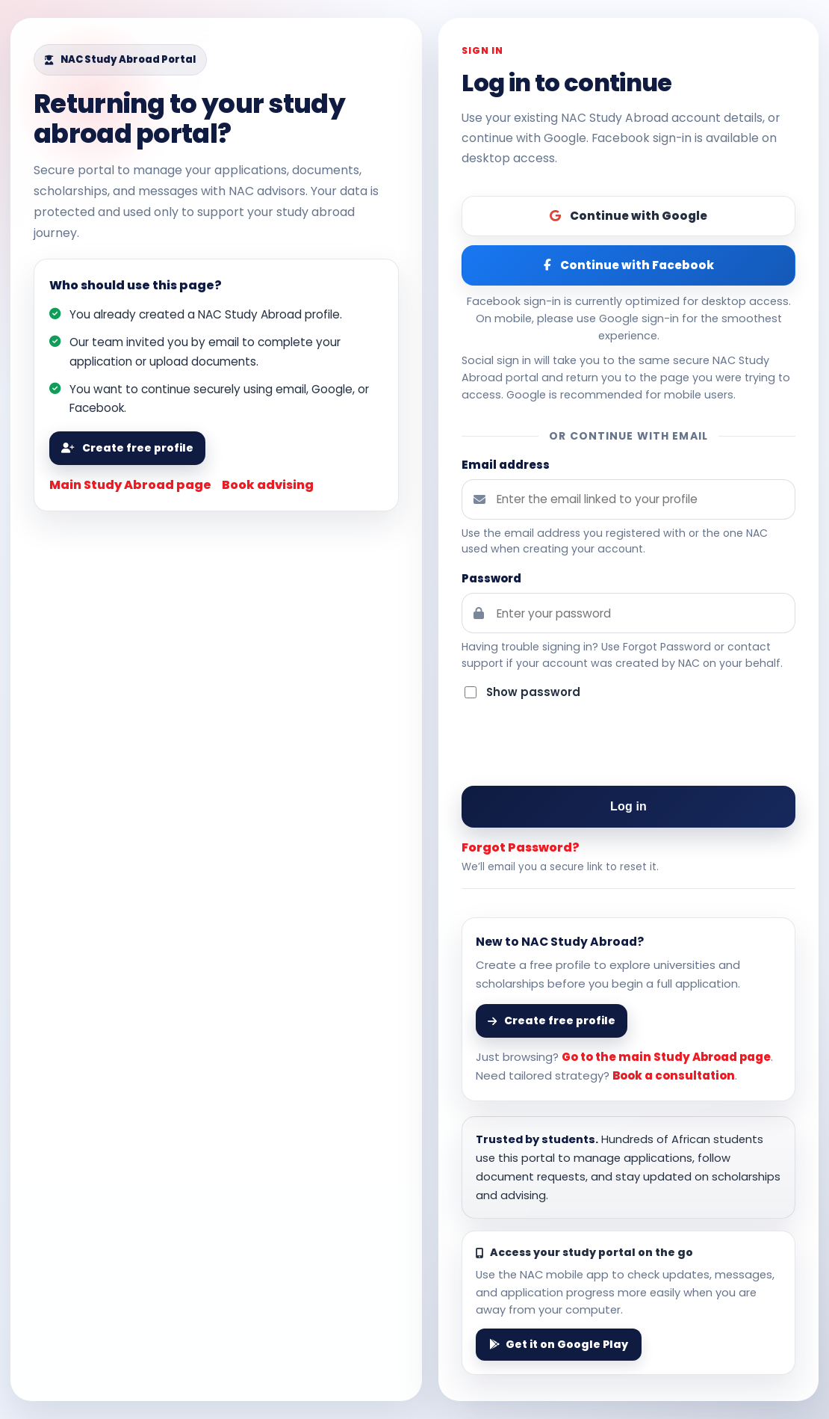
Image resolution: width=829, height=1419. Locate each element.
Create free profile (127, 447)
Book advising (268, 484)
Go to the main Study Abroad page (666, 1057)
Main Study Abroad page (130, 484)
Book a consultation (673, 1075)
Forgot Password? (521, 847)
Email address (506, 465)
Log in (628, 806)
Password (491, 578)
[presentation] (628, 744)
